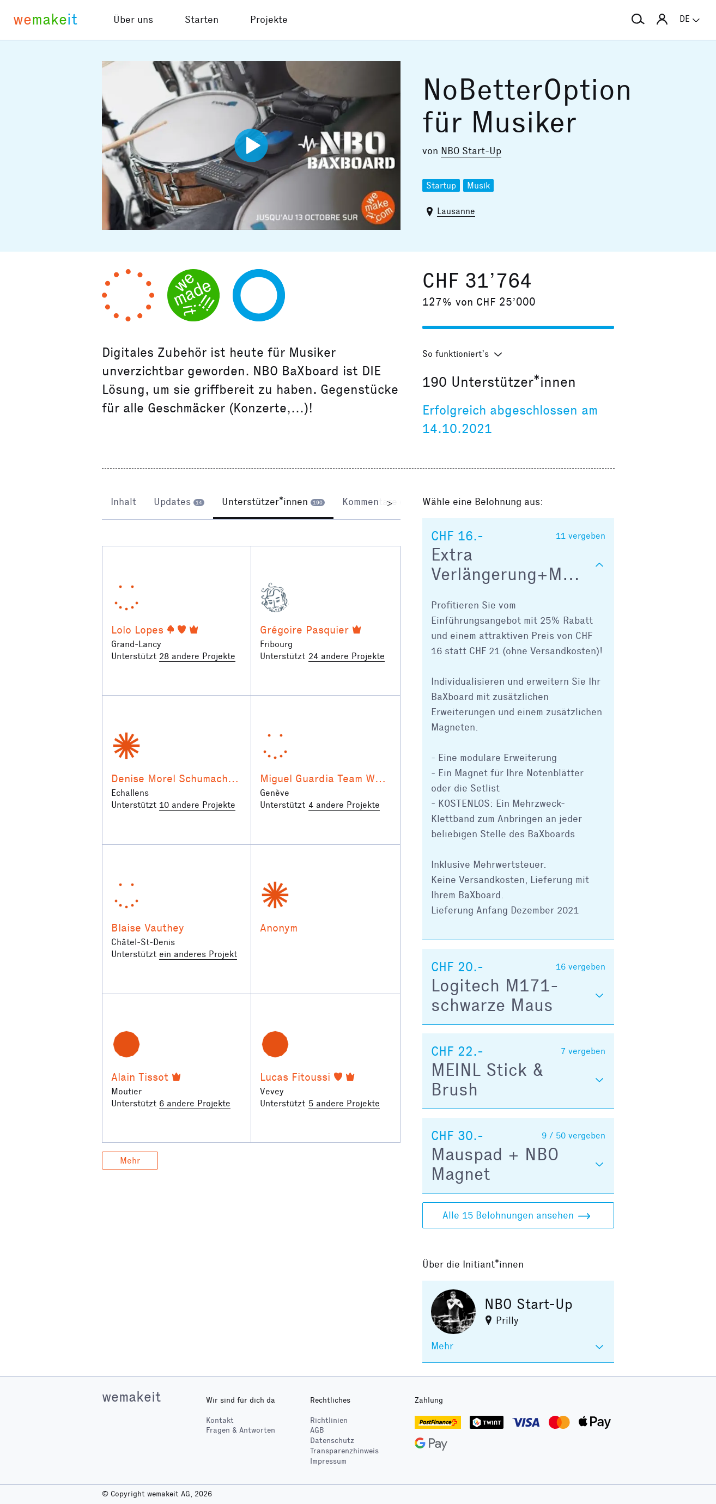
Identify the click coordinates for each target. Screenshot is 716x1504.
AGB (317, 1430)
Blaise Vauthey (147, 927)
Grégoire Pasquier (304, 629)
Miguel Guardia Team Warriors (334, 778)
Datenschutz (332, 1440)
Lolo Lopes (137, 629)
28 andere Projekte (197, 656)
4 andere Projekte (344, 805)
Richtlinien (329, 1420)
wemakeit (131, 1396)
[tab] (123, 502)
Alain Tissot (139, 1076)
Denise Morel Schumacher (174, 778)
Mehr (130, 1160)
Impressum (328, 1461)
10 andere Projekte (197, 805)
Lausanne (456, 211)
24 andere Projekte (346, 656)
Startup (441, 185)
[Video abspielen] (251, 145)
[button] (638, 19)
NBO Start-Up (471, 151)
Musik (478, 185)
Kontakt (220, 1420)
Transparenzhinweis (344, 1451)
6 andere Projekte (194, 1103)
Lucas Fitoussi (295, 1076)
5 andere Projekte (344, 1103)
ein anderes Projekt (198, 954)
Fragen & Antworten (240, 1430)
